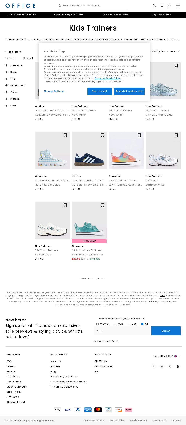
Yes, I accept (99, 91)
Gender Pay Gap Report (64, 376)
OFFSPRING (100, 361)
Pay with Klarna (161, 14)
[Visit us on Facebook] (153, 366)
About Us (55, 361)
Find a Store (14, 381)
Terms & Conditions (93, 420)
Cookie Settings (138, 420)
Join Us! (55, 366)
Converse (41, 176)
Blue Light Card (16, 402)
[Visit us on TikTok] (178, 366)
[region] (94, 72)
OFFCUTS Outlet (103, 366)
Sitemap (177, 420)
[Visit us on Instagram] (170, 366)
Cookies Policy (117, 420)
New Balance (80, 106)
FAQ (9, 361)
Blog (53, 371)
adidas (39, 106)
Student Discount (17, 386)
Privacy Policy (159, 420)
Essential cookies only (129, 91)
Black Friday (14, 391)
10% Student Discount (22, 14)
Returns (11, 371)
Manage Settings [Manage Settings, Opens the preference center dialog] (54, 91)
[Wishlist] (160, 5)
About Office (58, 354)
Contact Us (13, 376)
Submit (166, 330)
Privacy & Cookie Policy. (107, 78)
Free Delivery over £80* (68, 14)
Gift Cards (13, 396)
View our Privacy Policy (105, 340)
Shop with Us (102, 354)
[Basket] (167, 5)
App (96, 371)
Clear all (28, 58)
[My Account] (152, 5)
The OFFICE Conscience (64, 386)
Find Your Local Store (115, 14)
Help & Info (13, 354)
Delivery (11, 366)
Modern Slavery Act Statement (68, 381)
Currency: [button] (167, 356)
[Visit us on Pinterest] (162, 366)
